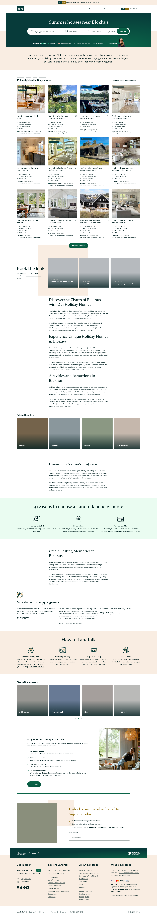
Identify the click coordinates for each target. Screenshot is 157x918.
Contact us (23, 881)
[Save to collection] (44, 116)
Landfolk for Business (56, 883)
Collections (52, 894)
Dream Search (93, 8)
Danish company (66, 43)
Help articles (24, 879)
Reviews (82, 887)
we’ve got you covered (131, 531)
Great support (112, 43)
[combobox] (44, 31)
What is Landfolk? (86, 870)
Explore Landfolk (58, 865)
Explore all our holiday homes (126, 80)
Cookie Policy (84, 900)
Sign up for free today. (82, 2)
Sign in (138, 8)
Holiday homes (20, 76)
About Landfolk (88, 865)
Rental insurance (85, 891)
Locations (51, 897)
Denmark (28, 76)
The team (83, 882)
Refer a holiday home (56, 873)
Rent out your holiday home (108, 8)
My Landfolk (53, 877)
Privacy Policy (84, 897)
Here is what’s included (84, 531)
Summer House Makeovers (58, 891)
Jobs (81, 884)
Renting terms (84, 894)
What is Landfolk (121, 865)
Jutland (35, 76)
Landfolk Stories (54, 886)
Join (123, 9)
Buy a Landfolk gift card (88, 876)
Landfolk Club (53, 880)
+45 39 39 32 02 (26, 870)
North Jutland (42, 76)
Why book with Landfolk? (89, 873)
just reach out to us (36, 667)
